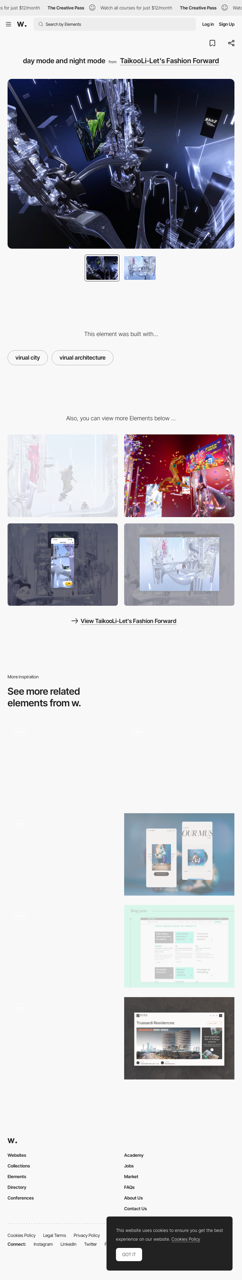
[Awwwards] (21, 24)
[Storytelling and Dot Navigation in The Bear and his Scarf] (63, 944)
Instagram (43, 1244)
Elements (17, 1176)
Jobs (129, 1165)
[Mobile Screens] (179, 854)
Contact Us (135, 1208)
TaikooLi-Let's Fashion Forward (169, 60)
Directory (17, 1187)
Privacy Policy (87, 1235)
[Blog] (179, 946)
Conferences (21, 1197)
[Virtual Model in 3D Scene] (63, 475)
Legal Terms (54, 1235)
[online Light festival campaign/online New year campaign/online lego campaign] (179, 475)
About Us (133, 1197)
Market (131, 1176)
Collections (19, 1165)
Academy (134, 1155)
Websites (17, 1155)
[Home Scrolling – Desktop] (179, 762)
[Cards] (63, 762)
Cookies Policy (22, 1235)
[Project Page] (179, 1038)
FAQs (129, 1187)
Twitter (90, 1244)
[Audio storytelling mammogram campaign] (63, 1036)
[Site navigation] (63, 844)
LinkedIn (68, 1244)
